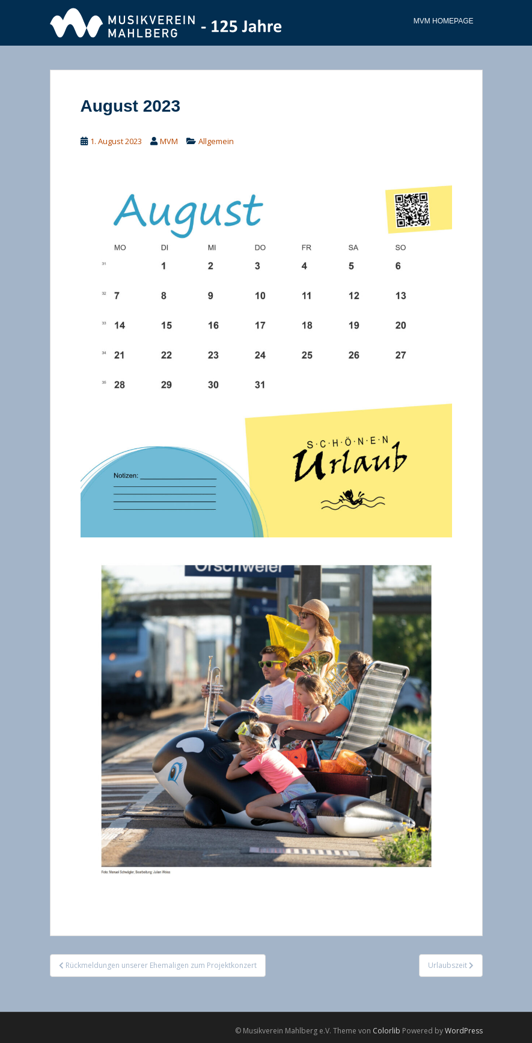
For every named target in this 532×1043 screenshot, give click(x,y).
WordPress (464, 1031)
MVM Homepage (444, 21)
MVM (169, 141)
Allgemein (216, 141)
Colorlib (386, 1031)
